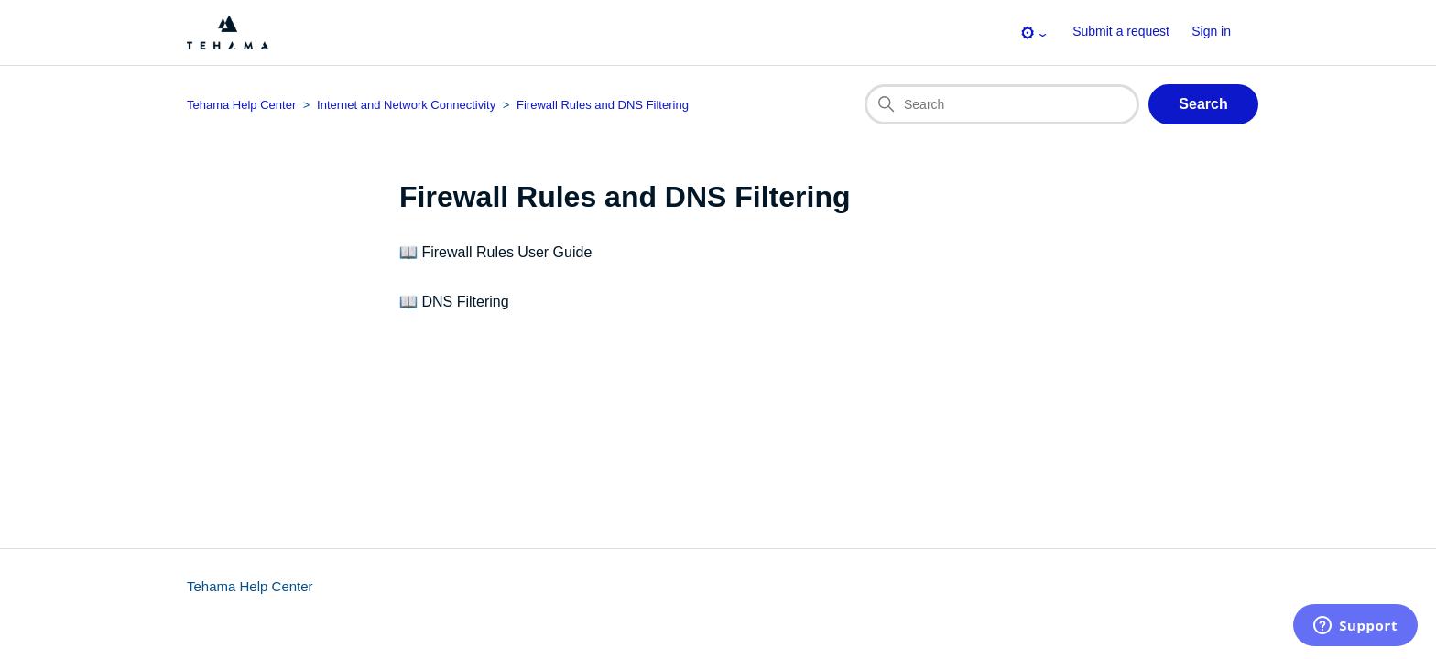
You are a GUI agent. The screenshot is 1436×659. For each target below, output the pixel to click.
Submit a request (1120, 31)
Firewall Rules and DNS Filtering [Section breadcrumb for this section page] (603, 105)
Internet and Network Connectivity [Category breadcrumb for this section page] (406, 105)
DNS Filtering (464, 301)
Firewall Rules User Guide (506, 252)
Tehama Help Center (250, 586)
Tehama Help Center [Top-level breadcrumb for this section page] (241, 105)
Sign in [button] (1211, 31)
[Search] (1002, 104)
